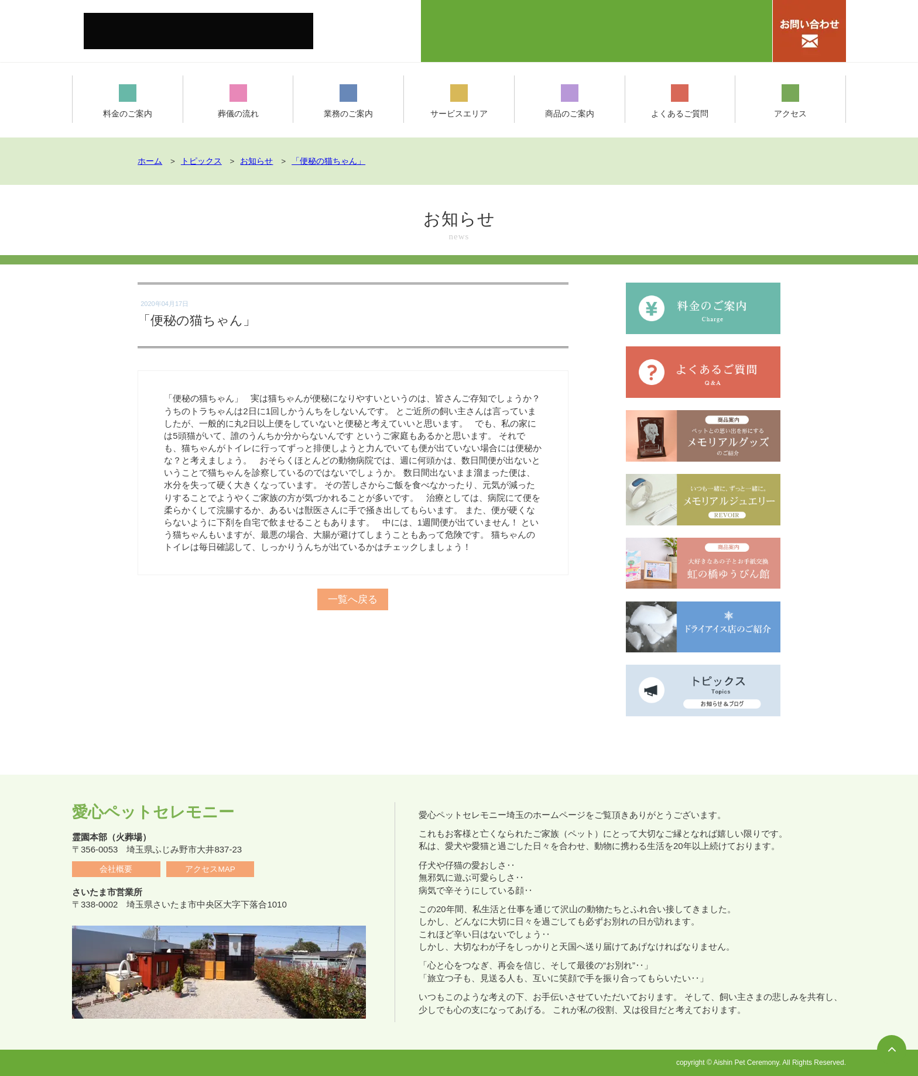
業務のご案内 (348, 101)
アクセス (790, 101)
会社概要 (116, 869)
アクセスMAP (210, 869)
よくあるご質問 (680, 101)
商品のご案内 (569, 101)
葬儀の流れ (238, 101)
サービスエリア (459, 101)
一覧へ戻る (353, 590)
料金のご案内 (127, 101)
